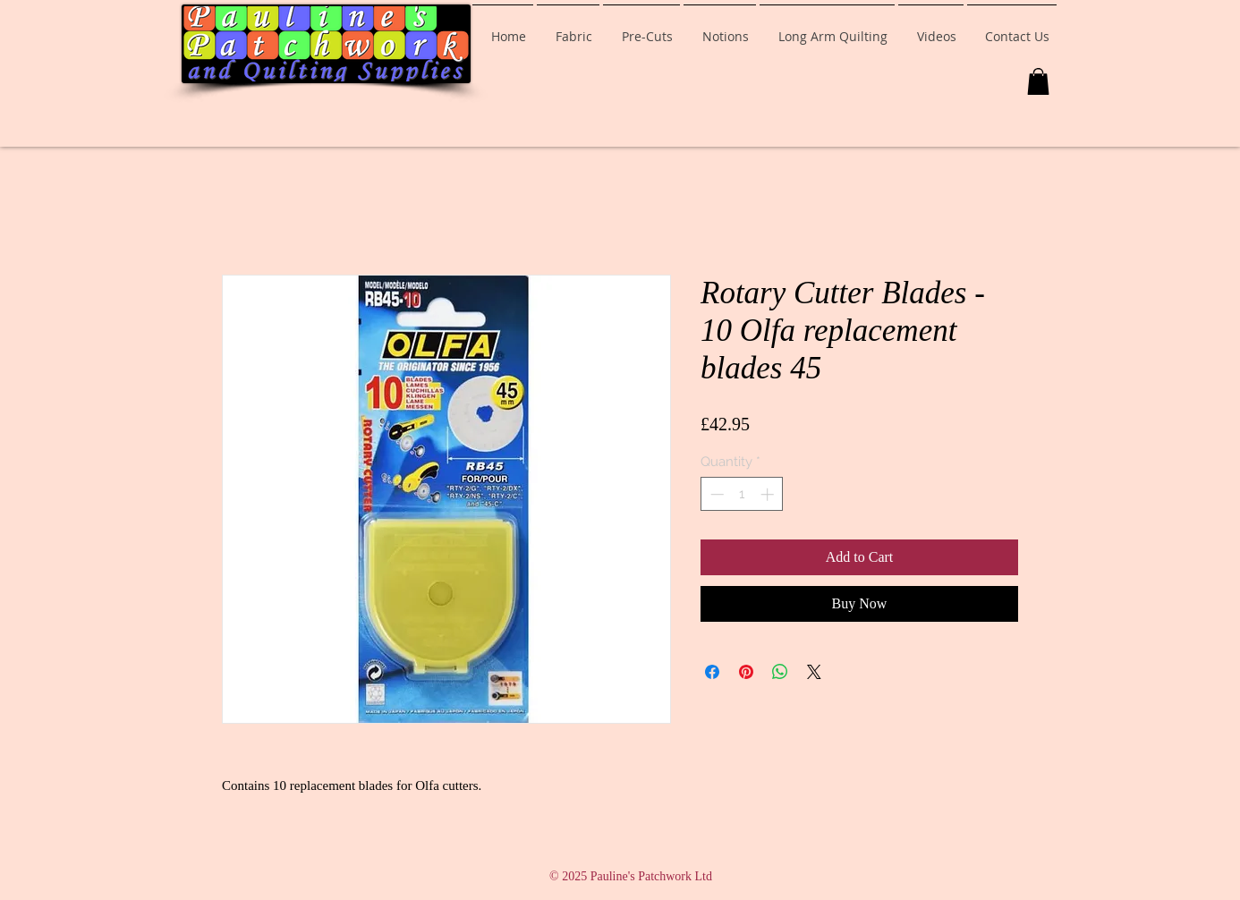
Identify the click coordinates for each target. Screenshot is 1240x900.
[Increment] (769, 494)
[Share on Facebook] (712, 672)
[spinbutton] (742, 494)
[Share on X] (814, 672)
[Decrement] (715, 494)
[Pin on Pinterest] (746, 672)
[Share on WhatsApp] (780, 672)
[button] (1038, 81)
